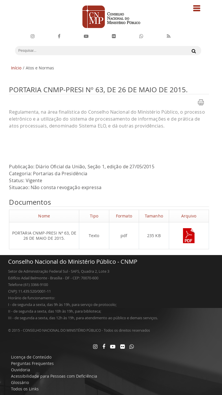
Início (16, 68)
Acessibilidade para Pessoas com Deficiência (54, 376)
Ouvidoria (20, 369)
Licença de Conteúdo (31, 357)
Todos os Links (25, 389)
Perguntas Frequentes (32, 363)
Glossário (20, 382)
